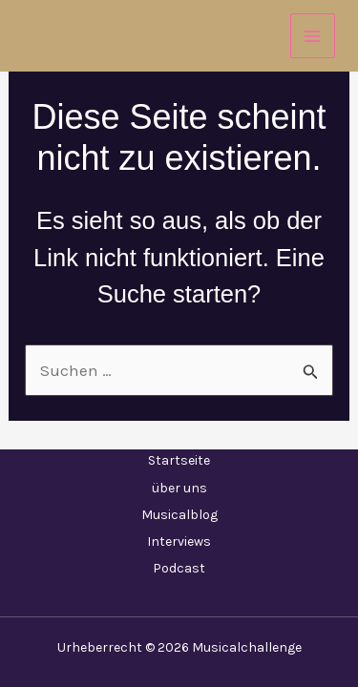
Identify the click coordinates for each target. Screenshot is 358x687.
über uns (179, 488)
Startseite (179, 460)
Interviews (179, 541)
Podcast (179, 568)
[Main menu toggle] (313, 36)
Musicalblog (179, 515)
